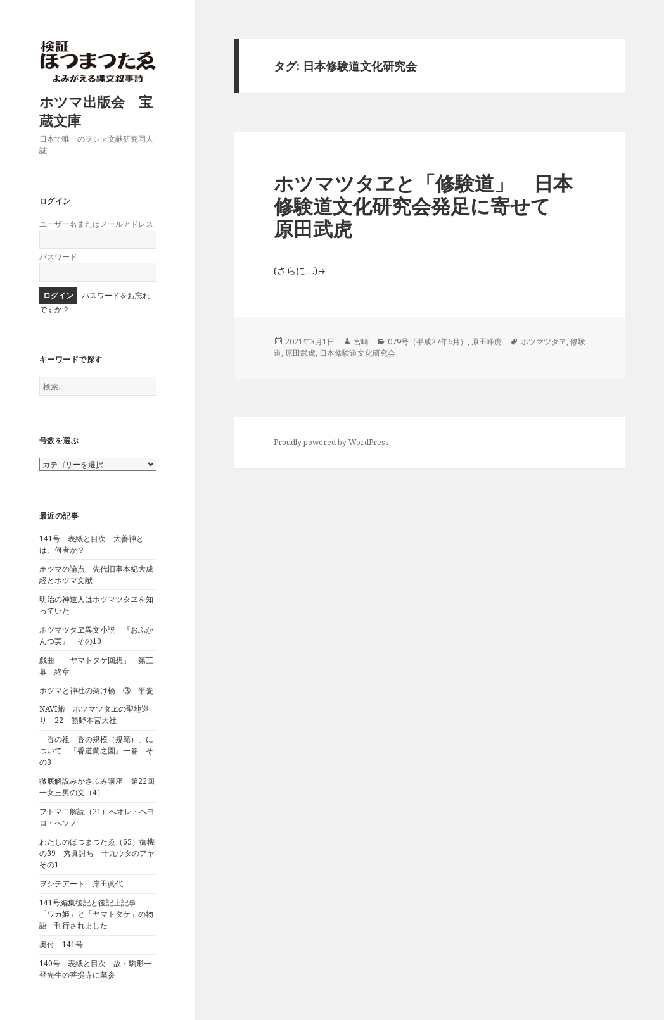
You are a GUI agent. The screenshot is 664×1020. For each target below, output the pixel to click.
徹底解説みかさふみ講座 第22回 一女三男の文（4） (100, 787)
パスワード (58, 256)
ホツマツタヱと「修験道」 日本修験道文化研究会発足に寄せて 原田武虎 (423, 206)
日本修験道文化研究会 (357, 353)
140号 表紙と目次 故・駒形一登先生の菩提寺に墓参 (95, 969)
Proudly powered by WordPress (331, 442)
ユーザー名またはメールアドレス (96, 223)
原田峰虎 (486, 341)
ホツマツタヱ (543, 341)
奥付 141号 (61, 944)
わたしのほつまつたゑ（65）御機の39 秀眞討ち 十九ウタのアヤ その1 (100, 853)
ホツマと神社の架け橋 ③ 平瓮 (96, 690)
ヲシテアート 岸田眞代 (81, 883)
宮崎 (361, 341)
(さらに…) (295, 270)
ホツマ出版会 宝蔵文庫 (96, 111)
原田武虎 (300, 353)
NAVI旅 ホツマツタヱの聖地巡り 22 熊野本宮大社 (94, 714)
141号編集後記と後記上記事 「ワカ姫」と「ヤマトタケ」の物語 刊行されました (96, 914)
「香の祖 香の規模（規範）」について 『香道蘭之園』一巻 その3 (96, 750)
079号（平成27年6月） (428, 341)
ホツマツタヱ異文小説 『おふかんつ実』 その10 (96, 635)
